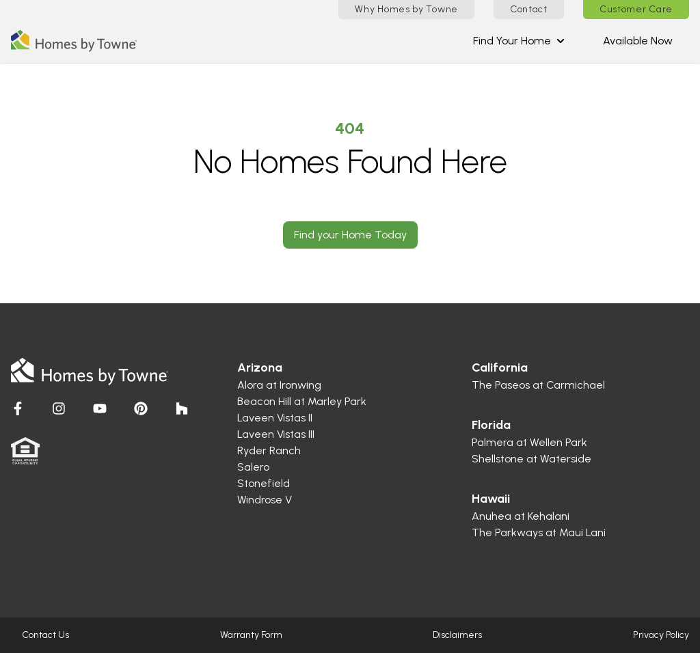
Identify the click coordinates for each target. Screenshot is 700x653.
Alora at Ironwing (279, 384)
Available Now (638, 40)
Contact (529, 9)
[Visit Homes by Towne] (18, 408)
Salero (253, 466)
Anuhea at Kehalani (520, 516)
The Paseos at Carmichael (538, 384)
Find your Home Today (350, 234)
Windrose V (264, 499)
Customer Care (636, 9)
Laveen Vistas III (275, 434)
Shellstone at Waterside (531, 458)
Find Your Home (519, 40)
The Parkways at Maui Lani (539, 532)
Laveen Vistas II (274, 417)
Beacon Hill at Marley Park (301, 401)
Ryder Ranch (269, 450)
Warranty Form (251, 635)
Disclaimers (457, 635)
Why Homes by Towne (406, 9)
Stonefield (263, 483)
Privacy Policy (661, 635)
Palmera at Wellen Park (529, 442)
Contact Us (45, 635)
